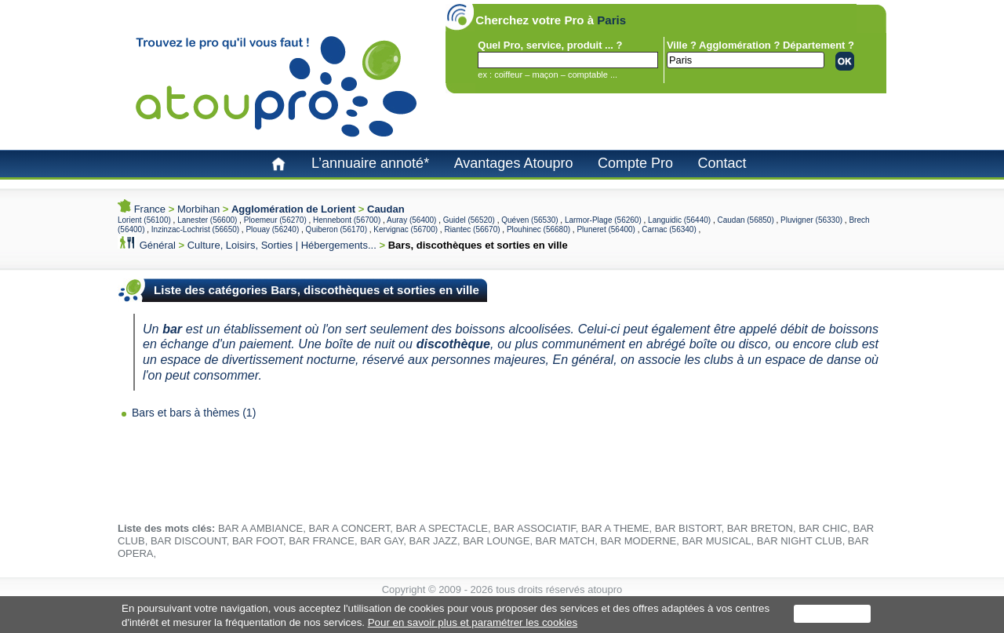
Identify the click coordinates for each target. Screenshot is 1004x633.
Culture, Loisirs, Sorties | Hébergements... (281, 245)
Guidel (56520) (469, 220)
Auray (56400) (411, 220)
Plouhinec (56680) (538, 229)
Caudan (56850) (745, 220)
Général (158, 245)
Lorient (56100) (144, 220)
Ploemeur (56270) (275, 220)
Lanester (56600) (207, 220)
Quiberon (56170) (336, 229)
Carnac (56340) (669, 229)
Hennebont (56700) (346, 220)
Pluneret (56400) (606, 229)
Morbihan (198, 209)
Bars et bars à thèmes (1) (194, 412)
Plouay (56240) (272, 229)
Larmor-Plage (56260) (603, 220)
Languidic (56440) (679, 220)
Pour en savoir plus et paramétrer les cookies (472, 622)
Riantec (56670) (472, 229)
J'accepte (832, 614)
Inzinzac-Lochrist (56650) (195, 229)
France (150, 209)
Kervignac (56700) (405, 229)
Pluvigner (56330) (811, 220)
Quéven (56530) (529, 220)
